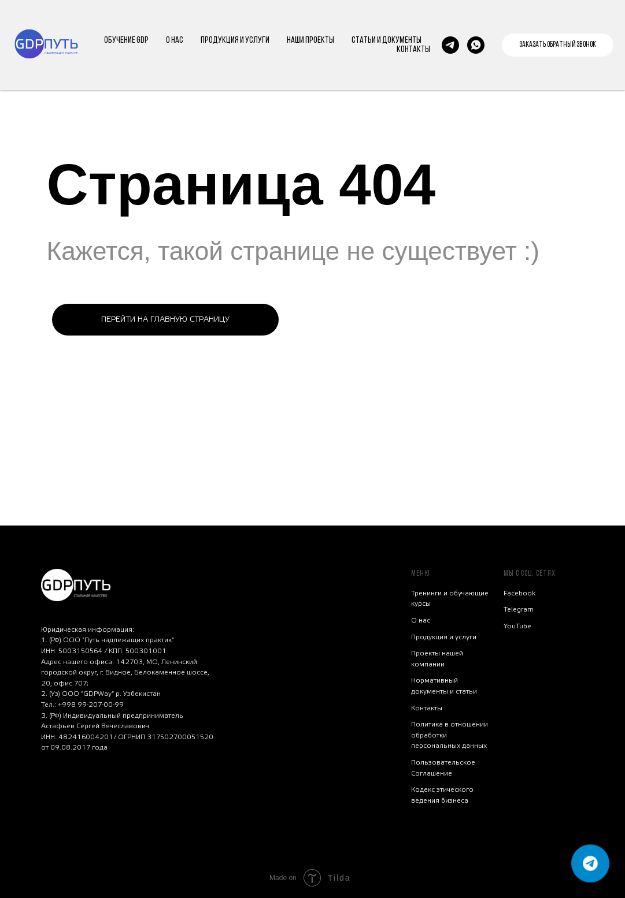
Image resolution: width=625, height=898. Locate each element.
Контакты (426, 708)
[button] (557, 45)
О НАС (174, 40)
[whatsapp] (476, 45)
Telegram (519, 609)
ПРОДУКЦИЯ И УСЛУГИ (235, 40)
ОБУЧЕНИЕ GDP (126, 40)
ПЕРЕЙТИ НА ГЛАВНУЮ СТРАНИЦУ (165, 319)
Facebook (519, 593)
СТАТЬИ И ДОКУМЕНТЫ (386, 40)
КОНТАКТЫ (413, 49)
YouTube (517, 626)
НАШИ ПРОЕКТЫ (310, 40)
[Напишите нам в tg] (450, 45)
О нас (420, 620)
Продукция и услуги (443, 637)
